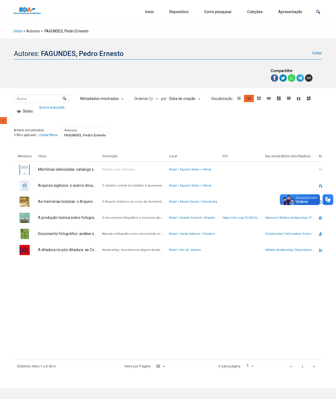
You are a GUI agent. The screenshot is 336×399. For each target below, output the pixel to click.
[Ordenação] (185, 99)
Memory (271, 217)
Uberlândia (209, 201)
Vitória (207, 169)
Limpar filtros (48, 135)
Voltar (317, 53)
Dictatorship (273, 234)
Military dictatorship (293, 217)
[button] (318, 12)
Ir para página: (230, 366)
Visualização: (222, 98)
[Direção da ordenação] (154, 99)
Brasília (210, 217)
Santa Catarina (190, 234)
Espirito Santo (189, 169)
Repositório (179, 12)
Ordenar (141, 98)
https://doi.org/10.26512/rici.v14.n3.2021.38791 (255, 217)
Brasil (173, 169)
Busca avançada (52, 107)
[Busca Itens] (41, 98)
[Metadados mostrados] (102, 99)
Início (149, 12)
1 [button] (302, 366)
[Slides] (25, 111)
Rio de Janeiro (190, 250)
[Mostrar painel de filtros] (3, 120)
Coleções (255, 12)
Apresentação (290, 12)
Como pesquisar (218, 12)
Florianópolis (212, 234)
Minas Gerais (189, 201)
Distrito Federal (190, 217)
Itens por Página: (137, 366)
